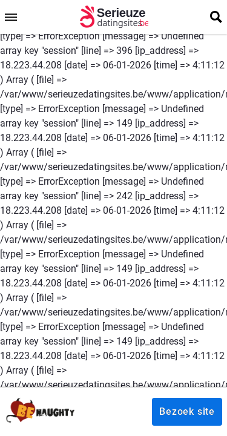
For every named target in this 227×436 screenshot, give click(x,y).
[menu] (11, 17)
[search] (216, 17)
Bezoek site (187, 411)
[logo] (113, 17)
